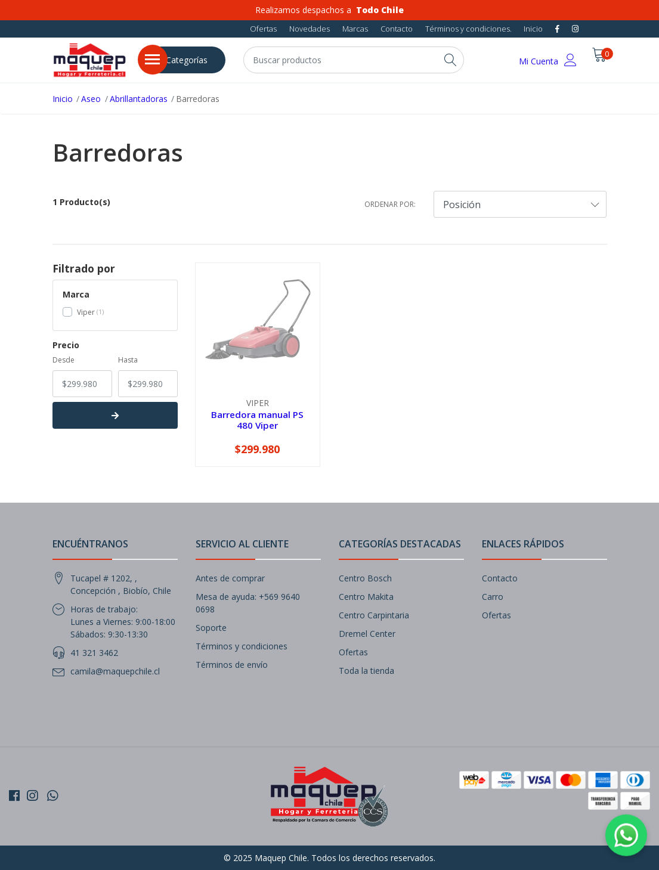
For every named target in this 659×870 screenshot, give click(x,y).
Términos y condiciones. (468, 28)
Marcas (355, 28)
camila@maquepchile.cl (115, 671)
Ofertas (263, 28)
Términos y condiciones (241, 646)
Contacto (396, 28)
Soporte (211, 627)
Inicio (533, 28)
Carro (492, 596)
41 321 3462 (94, 652)
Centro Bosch (365, 578)
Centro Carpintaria (374, 615)
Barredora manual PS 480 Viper (257, 419)
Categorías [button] (187, 60)
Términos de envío (232, 664)
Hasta (128, 360)
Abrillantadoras (139, 98)
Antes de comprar (230, 578)
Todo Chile (380, 10)
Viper (86, 312)
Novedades (309, 28)
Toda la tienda (366, 670)
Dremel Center (367, 633)
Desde (63, 360)
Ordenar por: (390, 204)
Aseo (91, 98)
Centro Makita (366, 596)
